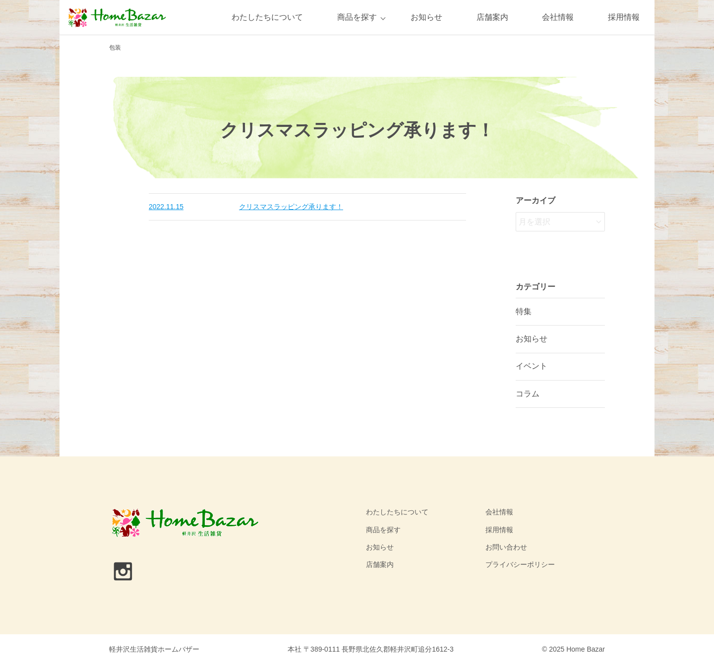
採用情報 (624, 17)
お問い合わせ (506, 547)
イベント (531, 366)
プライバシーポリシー (520, 564)
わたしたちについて (267, 17)
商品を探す (357, 17)
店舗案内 (492, 17)
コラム (527, 393)
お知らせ (426, 17)
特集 (524, 311)
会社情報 (558, 17)
